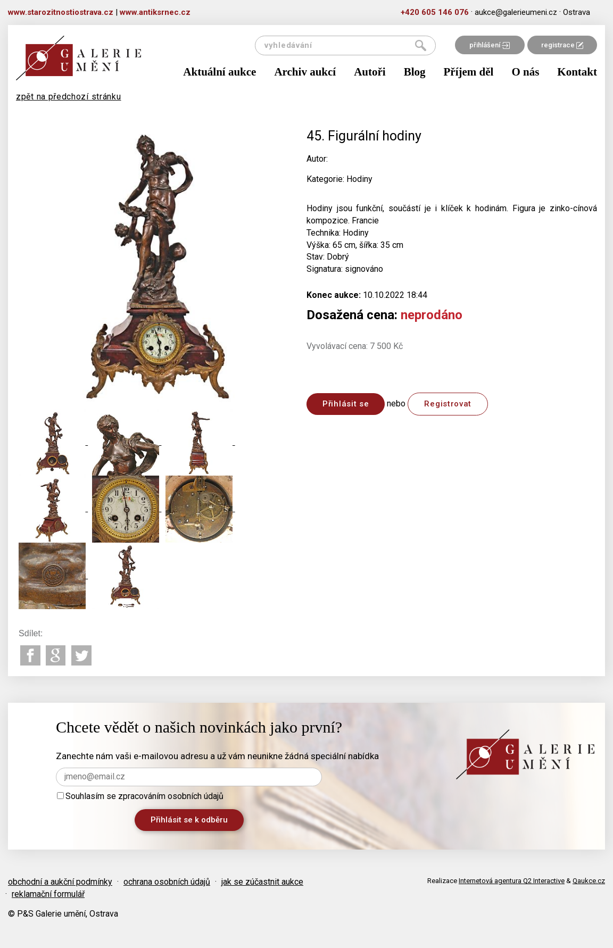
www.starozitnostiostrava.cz (60, 12)
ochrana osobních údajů (166, 882)
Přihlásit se (345, 404)
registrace (562, 45)
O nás (525, 71)
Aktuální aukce (219, 71)
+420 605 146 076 (435, 12)
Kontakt (577, 71)
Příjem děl (469, 71)
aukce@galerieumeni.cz (516, 12)
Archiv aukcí (305, 71)
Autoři (370, 71)
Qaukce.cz (589, 881)
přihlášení (489, 45)
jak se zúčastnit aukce (262, 882)
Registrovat (447, 404)
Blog (415, 71)
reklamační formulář (48, 894)
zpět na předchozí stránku (68, 97)
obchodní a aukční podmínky (60, 882)
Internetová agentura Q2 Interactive (512, 881)
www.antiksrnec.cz (155, 12)
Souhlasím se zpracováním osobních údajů (140, 796)
